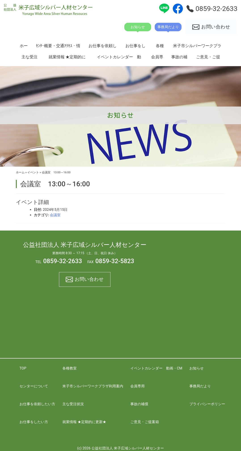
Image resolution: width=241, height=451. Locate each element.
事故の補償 (179, 59)
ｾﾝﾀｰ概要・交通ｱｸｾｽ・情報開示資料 (58, 47)
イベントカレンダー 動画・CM (119, 59)
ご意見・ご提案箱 (208, 59)
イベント (33, 172)
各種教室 (160, 47)
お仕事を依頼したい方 (103, 47)
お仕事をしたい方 (135, 47)
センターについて (33, 386)
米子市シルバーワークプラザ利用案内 (197, 47)
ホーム (24, 47)
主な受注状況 (29, 59)
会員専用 (157, 59)
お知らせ (196, 368)
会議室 (55, 215)
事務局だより (200, 386)
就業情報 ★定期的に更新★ (67, 59)
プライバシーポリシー (207, 404)
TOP (22, 368)
